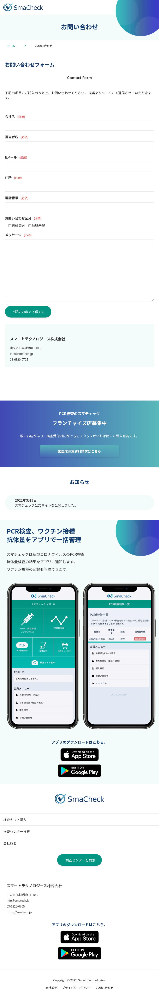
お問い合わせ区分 (23, 218)
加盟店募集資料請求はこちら (79, 451)
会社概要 (10, 843)
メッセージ (18, 234)
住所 (13, 177)
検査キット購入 (14, 819)
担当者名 (16, 136)
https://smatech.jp (19, 912)
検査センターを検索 (80, 860)
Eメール (16, 157)
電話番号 (16, 197)
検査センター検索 (16, 831)
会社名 (15, 116)
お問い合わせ (104, 988)
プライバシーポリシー (76, 988)
